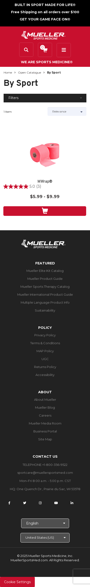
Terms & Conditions (45, 343)
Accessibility (45, 375)
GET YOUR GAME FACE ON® (45, 19)
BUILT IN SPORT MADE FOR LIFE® (45, 5)
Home (8, 72)
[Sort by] (67, 111)
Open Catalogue (29, 72)
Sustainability (45, 310)
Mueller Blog (45, 407)
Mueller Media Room (45, 423)
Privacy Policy (45, 335)
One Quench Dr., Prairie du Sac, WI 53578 (48, 489)
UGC (45, 359)
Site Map (45, 439)
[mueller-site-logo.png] (43, 35)
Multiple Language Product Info (45, 302)
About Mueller (45, 399)
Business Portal (45, 431)
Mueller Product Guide (45, 279)
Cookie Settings (17, 582)
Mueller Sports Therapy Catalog (45, 286)
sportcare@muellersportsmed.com (45, 473)
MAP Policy (45, 351)
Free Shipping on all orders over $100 (45, 12)
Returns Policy (45, 367)
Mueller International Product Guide (45, 294)
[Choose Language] (45, 523)
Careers (45, 415)
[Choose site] (45, 538)
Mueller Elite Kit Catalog (45, 271)
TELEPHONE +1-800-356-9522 (45, 465)
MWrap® (44, 182)
